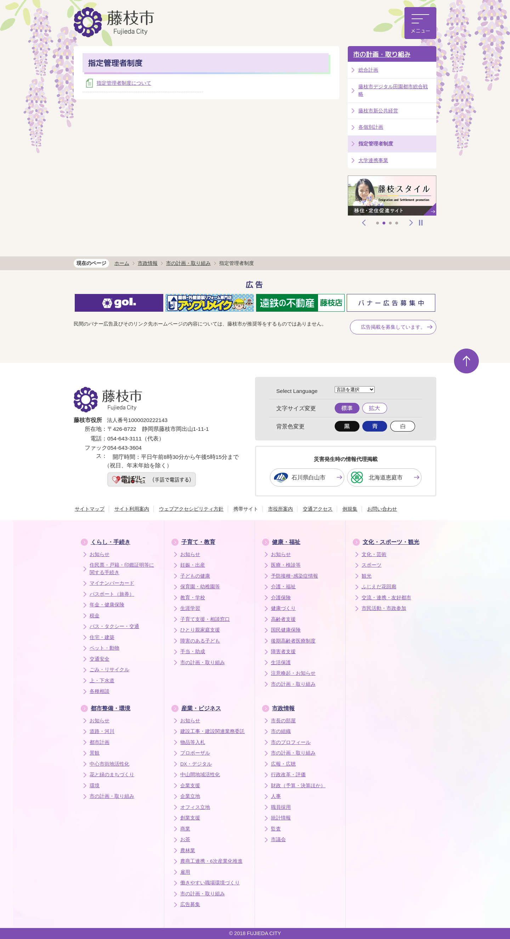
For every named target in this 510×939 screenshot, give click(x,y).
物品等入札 (192, 742)
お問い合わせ (382, 509)
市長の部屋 (283, 720)
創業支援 (190, 818)
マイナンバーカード (112, 583)
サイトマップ (89, 509)
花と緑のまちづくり (112, 774)
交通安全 (99, 659)
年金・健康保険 (107, 604)
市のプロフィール (291, 742)
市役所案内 (280, 509)
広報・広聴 (283, 764)
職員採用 (281, 807)
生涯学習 (190, 608)
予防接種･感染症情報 (294, 576)
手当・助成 (192, 651)
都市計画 (99, 742)
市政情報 (148, 263)
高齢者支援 (283, 619)
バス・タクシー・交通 (114, 626)
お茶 (185, 839)
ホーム (121, 263)
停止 (421, 223)
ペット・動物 (104, 648)
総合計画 (368, 70)
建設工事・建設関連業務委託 (212, 731)
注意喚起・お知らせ (293, 673)
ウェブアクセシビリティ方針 (191, 509)
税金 (95, 615)
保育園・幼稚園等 (200, 586)
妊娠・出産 (192, 565)
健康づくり (283, 608)
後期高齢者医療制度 (293, 641)
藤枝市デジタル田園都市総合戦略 (393, 90)
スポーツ (371, 565)
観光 (367, 576)
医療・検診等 (286, 565)
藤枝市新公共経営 (378, 110)
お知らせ (99, 554)
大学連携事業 (373, 160)
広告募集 (190, 904)
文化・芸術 (374, 554)
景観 (95, 753)
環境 (95, 785)
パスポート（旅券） (112, 594)
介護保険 (281, 597)
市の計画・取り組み (381, 54)
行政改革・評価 (288, 774)
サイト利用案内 (131, 509)
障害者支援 (283, 651)
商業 (185, 829)
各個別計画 (370, 127)
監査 (276, 829)
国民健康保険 (286, 630)
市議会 (278, 839)
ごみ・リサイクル (109, 669)
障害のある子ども (200, 641)
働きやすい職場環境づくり (210, 882)
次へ (411, 223)
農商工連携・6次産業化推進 (211, 861)
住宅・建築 (102, 637)
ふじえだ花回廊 (379, 586)
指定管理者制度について (124, 83)
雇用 (185, 872)
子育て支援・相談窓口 (205, 619)
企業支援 (190, 785)
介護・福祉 (283, 586)
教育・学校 (192, 597)
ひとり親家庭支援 (200, 630)
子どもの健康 (195, 576)
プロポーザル (195, 753)
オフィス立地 (195, 807)
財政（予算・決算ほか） (298, 785)
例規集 (349, 509)
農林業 (187, 850)
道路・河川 (102, 731)
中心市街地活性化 (109, 764)
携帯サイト (245, 509)
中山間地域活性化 (200, 774)
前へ (364, 223)
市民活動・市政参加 (384, 608)
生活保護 (281, 662)
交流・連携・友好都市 (386, 597)
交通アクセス (318, 509)
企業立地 (190, 796)
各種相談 (99, 691)
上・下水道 (102, 680)
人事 (276, 796)
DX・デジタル (196, 764)
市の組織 (281, 731)
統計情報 (281, 818)
